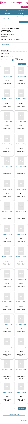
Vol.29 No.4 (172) (7, 302)
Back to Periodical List (7, 18)
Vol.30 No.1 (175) (21, 256)
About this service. (24, 420)
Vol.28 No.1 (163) (21, 392)
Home (7, 10)
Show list (10, 60)
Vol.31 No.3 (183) (21, 166)
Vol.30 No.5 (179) (21, 211)
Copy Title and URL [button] (14, 414)
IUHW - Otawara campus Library (15, 3)
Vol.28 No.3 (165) (21, 369)
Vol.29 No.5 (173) (21, 279)
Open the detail (5, 44)
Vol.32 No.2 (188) (7, 121)
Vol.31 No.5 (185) (21, 144)
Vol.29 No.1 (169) (21, 324)
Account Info (7, 13)
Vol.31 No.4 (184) (7, 166)
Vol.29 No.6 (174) (7, 279)
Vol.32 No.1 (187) (21, 121)
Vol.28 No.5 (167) (21, 347)
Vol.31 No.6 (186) (7, 144)
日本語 (24, 6)
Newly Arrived (21, 10)
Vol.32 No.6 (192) (7, 76)
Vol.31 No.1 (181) (21, 189)
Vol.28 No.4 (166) (7, 369)
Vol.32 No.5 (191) (21, 76)
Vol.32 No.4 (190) (7, 98)
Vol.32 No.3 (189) (21, 98)
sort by (2, 56)
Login (17, 6)
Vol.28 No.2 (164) (7, 392)
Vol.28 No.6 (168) (7, 347)
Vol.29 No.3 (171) (21, 302)
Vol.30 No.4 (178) (7, 234)
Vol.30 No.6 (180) (7, 211)
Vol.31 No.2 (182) (7, 189)
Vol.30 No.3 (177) (21, 234)
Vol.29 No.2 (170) (7, 324)
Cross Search (21, 13)
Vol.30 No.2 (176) (7, 256)
